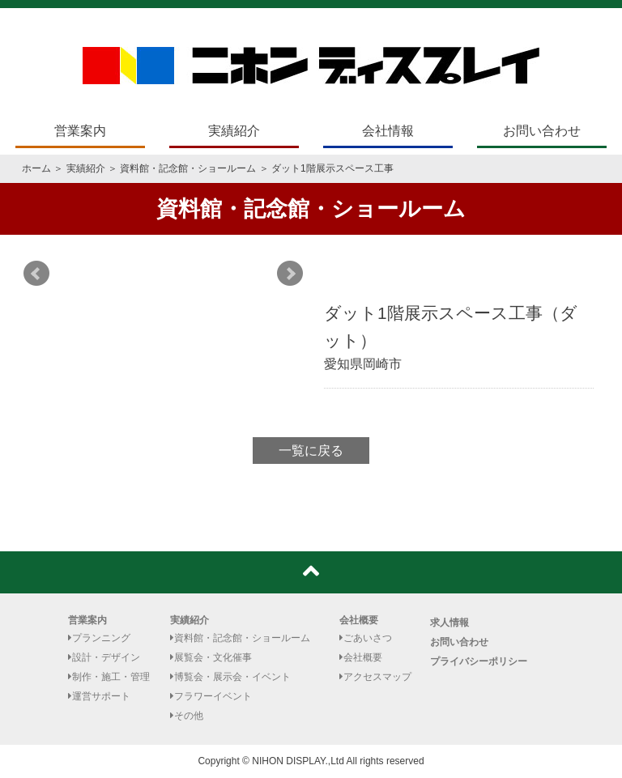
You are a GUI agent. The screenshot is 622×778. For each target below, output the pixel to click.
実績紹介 (234, 131)
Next (290, 274)
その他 (186, 715)
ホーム (36, 168)
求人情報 (449, 622)
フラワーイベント (211, 696)
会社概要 (358, 620)
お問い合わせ (542, 131)
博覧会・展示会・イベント (230, 676)
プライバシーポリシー (478, 661)
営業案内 (80, 131)
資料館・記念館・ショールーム (188, 168)
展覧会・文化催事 (211, 657)
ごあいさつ (365, 638)
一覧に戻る (311, 450)
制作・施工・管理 (109, 676)
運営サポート (99, 696)
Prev (36, 274)
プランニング (99, 638)
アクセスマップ (375, 676)
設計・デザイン (104, 657)
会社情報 (388, 131)
